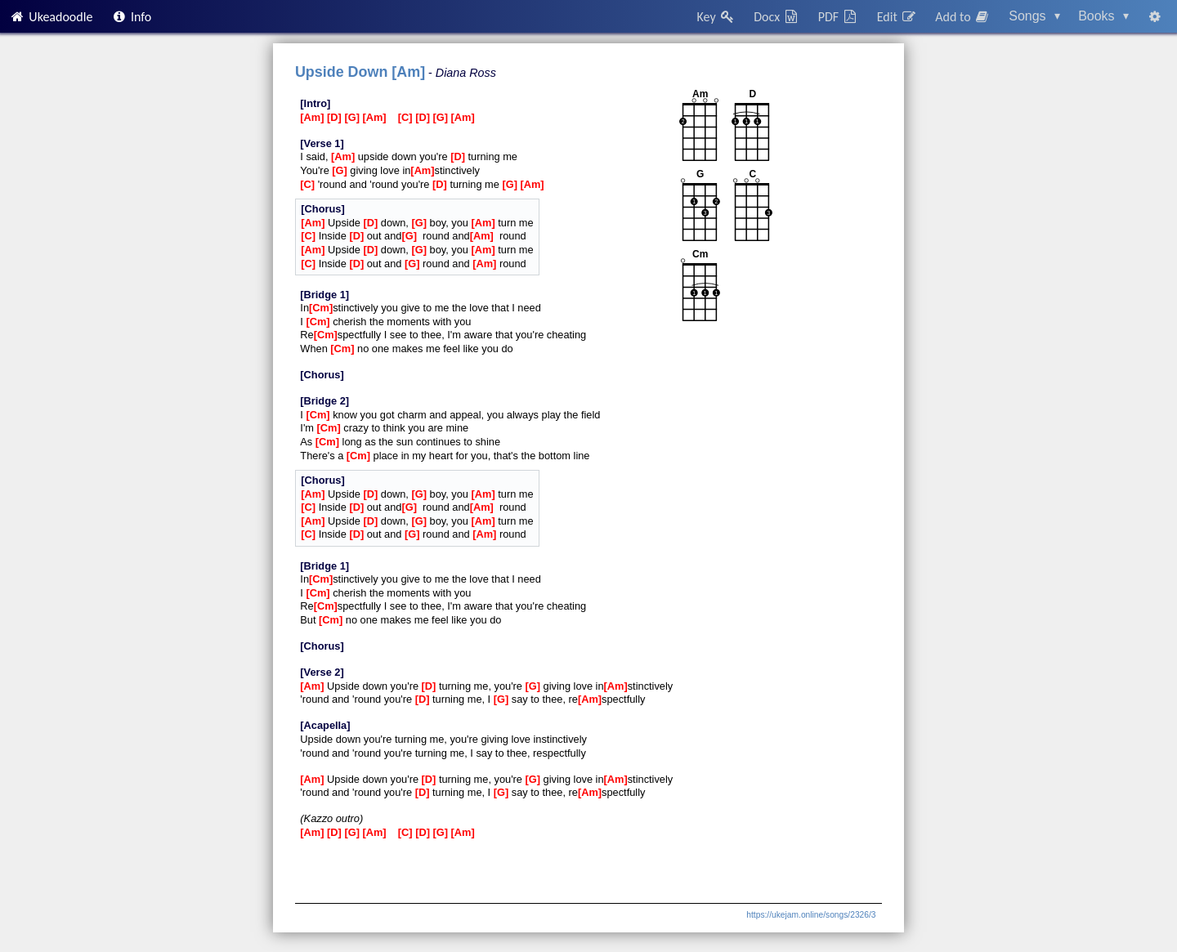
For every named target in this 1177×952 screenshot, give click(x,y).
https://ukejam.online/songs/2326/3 (810, 914)
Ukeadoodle (50, 17)
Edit (897, 17)
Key (716, 17)
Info (131, 17)
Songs (1034, 16)
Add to (963, 17)
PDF (838, 17)
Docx (776, 17)
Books (1103, 16)
